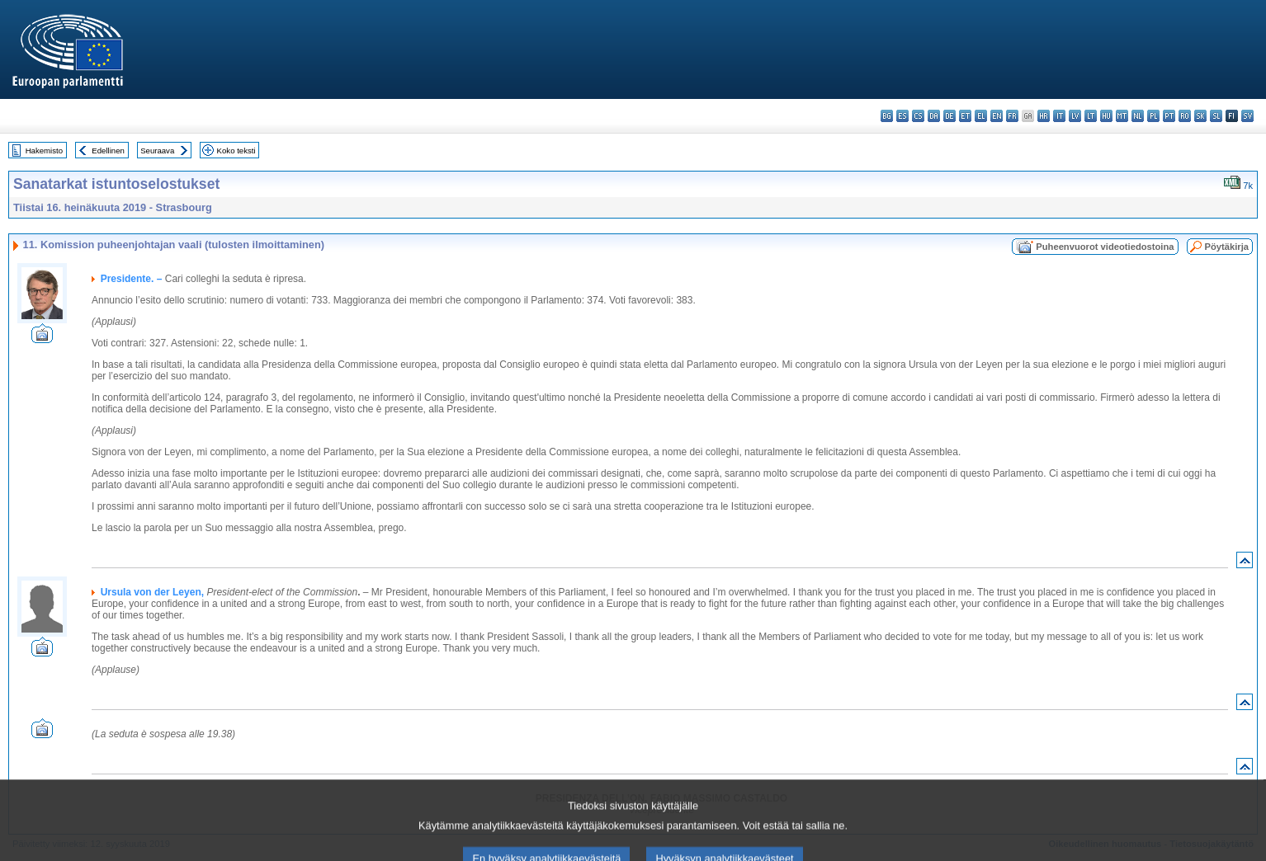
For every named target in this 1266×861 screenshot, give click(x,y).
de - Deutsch (949, 116)
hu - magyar (1106, 116)
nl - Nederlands (1137, 116)
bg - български (887, 116)
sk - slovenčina (1200, 116)
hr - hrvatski (1043, 116)
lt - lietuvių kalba (1090, 116)
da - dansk (934, 116)
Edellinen (108, 150)
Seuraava (157, 150)
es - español (902, 116)
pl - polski (1153, 116)
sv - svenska (1247, 116)
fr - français (1012, 116)
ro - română (1185, 116)
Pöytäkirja (1227, 247)
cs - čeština (918, 116)
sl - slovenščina (1216, 116)
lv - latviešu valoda (1075, 116)
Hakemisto (44, 150)
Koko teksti (236, 150)
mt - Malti (1122, 116)
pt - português (1169, 116)
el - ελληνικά (981, 116)
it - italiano (1059, 116)
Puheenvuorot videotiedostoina (1105, 247)
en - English (996, 116)
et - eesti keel (965, 116)
